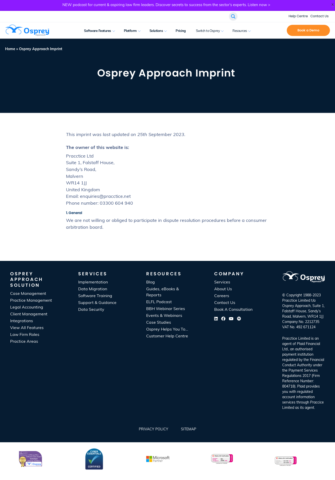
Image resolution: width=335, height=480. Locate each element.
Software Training (95, 296)
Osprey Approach (296, 306)
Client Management (28, 314)
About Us (223, 289)
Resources (239, 31)
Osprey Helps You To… (167, 330)
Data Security (91, 310)
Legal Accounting (26, 307)
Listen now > (259, 5)
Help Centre (298, 16)
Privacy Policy (153, 429)
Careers (221, 296)
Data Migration (92, 289)
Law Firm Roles (24, 335)
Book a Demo (308, 30)
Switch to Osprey (208, 31)
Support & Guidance (97, 303)
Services (222, 282)
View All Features (27, 328)
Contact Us (319, 16)
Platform (130, 31)
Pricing (181, 31)
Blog (150, 282)
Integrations (21, 321)
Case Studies (158, 323)
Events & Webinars (164, 316)
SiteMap (188, 429)
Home (10, 49)
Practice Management (31, 301)
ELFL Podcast (159, 302)
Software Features (97, 31)
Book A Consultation (233, 310)
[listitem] (303, 373)
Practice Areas (24, 342)
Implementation (93, 282)
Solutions (156, 31)
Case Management (28, 294)
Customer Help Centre (167, 336)
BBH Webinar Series (165, 309)
